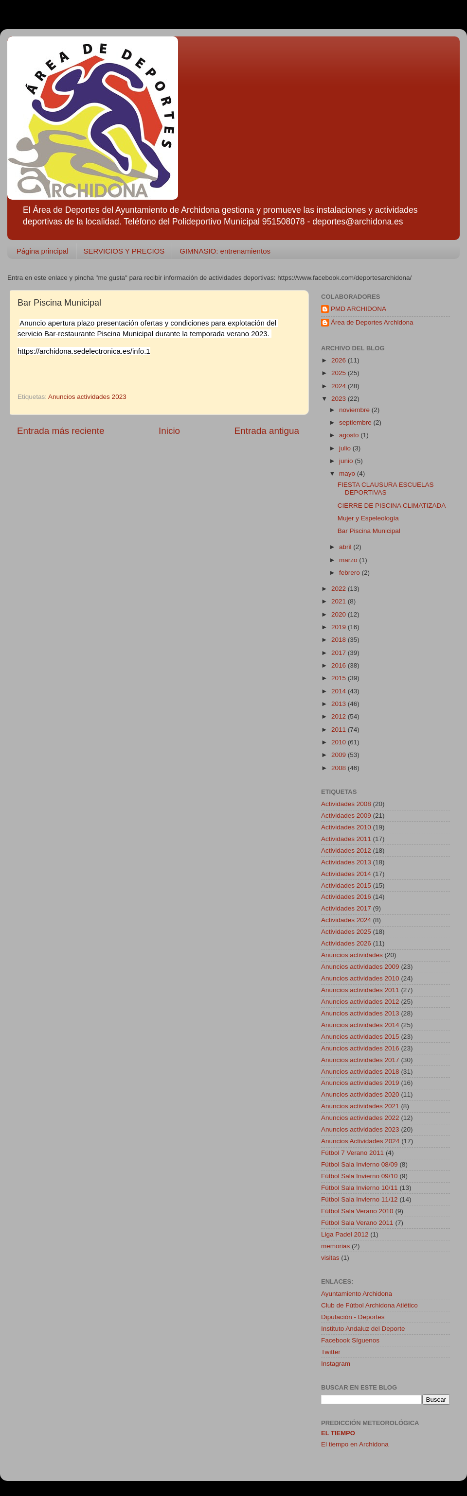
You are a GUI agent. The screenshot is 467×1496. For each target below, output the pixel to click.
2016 (339, 665)
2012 (339, 716)
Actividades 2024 (346, 920)
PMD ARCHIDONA (358, 308)
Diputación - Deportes (353, 1317)
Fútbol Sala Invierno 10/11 (359, 1187)
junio (347, 460)
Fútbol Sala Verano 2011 (357, 1222)
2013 (339, 703)
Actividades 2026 (346, 943)
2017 (339, 652)
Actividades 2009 (346, 815)
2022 (339, 588)
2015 (339, 678)
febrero (350, 572)
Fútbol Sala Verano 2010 (357, 1211)
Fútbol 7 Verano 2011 (352, 1152)
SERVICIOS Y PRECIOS (124, 251)
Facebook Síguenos (350, 1340)
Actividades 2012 (346, 850)
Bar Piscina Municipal (369, 530)
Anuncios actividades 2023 (87, 396)
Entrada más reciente (61, 431)
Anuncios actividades (352, 955)
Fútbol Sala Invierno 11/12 (359, 1199)
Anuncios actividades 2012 (360, 1001)
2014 (339, 691)
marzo (349, 560)
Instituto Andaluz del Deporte (363, 1328)
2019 (339, 627)
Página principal (43, 251)
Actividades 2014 (346, 873)
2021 (339, 601)
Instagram (335, 1363)
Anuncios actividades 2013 (360, 1013)
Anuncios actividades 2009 (360, 966)
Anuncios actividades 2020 (360, 1094)
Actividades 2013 (346, 862)
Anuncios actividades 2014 (360, 1025)
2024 (339, 386)
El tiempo (338, 1433)
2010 (339, 742)
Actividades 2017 (346, 908)
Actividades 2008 (346, 804)
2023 (339, 398)
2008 (339, 768)
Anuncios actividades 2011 (360, 990)
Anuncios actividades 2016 (360, 1048)
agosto (349, 435)
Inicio (169, 431)
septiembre (356, 422)
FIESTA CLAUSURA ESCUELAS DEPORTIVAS (386, 488)
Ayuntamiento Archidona (356, 1293)
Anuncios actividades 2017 (360, 1060)
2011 (339, 729)
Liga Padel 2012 (345, 1234)
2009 (339, 754)
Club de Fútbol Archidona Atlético (369, 1305)
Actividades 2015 (346, 885)
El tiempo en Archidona (355, 1444)
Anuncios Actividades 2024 (360, 1141)
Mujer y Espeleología (368, 518)
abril (346, 546)
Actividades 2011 (346, 839)
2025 (339, 373)
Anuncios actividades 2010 (360, 978)
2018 (339, 639)
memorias (335, 1246)
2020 (339, 614)
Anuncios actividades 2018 (360, 1071)
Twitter (331, 1352)
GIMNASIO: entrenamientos (225, 251)
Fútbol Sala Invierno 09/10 (359, 1176)
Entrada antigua (266, 431)
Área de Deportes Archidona (372, 322)
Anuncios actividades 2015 (360, 1036)
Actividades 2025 (346, 931)
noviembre (355, 409)
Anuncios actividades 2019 (360, 1082)
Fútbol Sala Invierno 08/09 (359, 1164)
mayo (348, 473)
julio (346, 448)
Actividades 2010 (346, 827)
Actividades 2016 (346, 896)
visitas (330, 1257)
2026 (339, 360)
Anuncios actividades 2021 (360, 1106)
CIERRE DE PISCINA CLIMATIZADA (392, 505)
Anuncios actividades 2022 (360, 1117)
